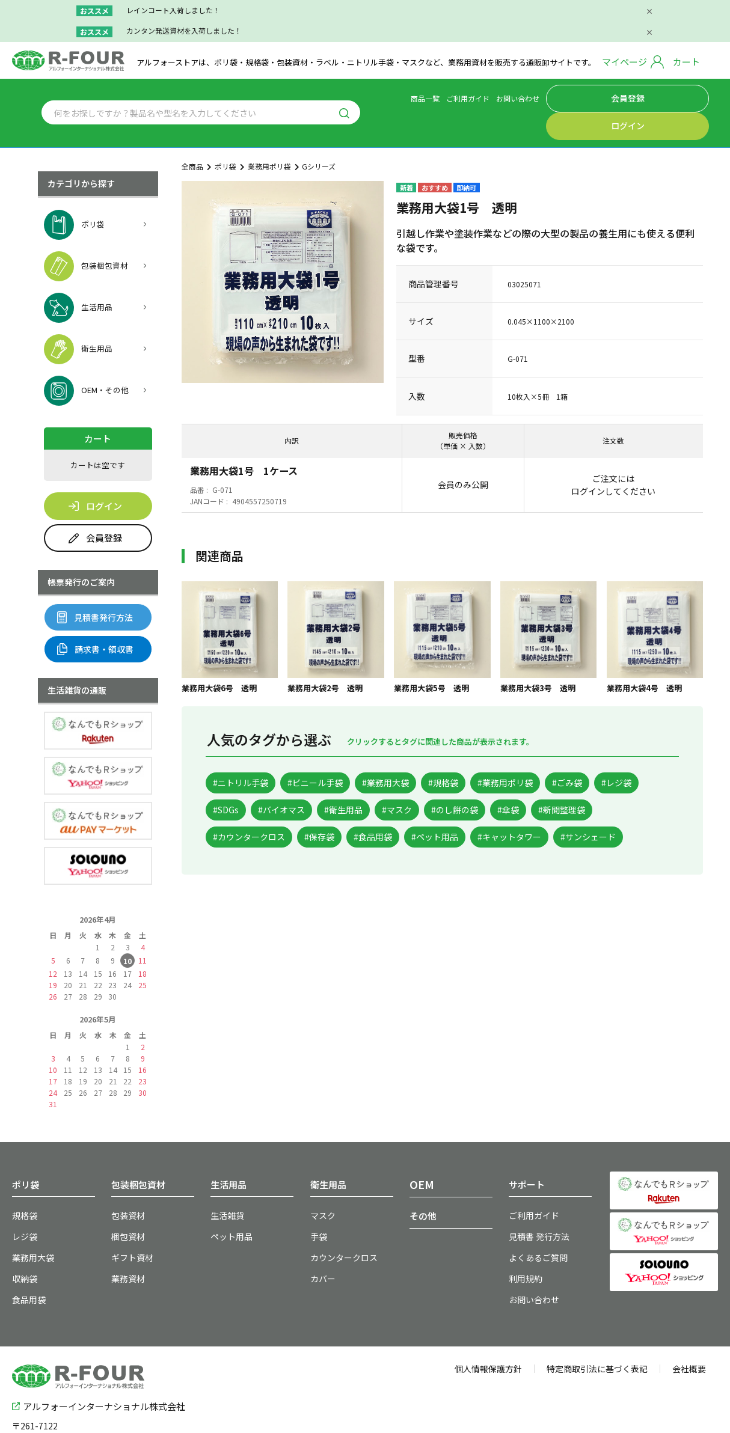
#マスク (553, 781)
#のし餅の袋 (242, 810)
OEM (419, 1153)
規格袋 (23, 1184)
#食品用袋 (607, 810)
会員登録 (626, 96)
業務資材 (125, 1241)
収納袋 (23, 1241)
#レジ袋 (292, 781)
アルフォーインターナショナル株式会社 (98, 1364)
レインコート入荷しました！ (173, 10)
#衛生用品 (489, 781)
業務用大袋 (30, 1222)
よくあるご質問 (534, 1222)
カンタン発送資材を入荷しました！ (184, 30)
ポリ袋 (225, 135)
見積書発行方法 (95, 586)
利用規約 (523, 1241)
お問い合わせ (570, 96)
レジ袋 (23, 1203)
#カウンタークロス (461, 810)
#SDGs (350, 781)
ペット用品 (228, 1203)
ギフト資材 (129, 1222)
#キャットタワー (329, 839)
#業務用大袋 (415, 752)
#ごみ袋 (233, 781)
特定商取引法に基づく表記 (597, 1329)
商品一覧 (478, 96)
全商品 (192, 135)
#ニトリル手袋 (246, 752)
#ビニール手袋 (333, 752)
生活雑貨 (224, 1184)
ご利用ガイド (520, 96)
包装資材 (125, 1184)
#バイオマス (416, 781)
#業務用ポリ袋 (556, 752)
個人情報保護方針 (488, 1329)
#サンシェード (419, 839)
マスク (321, 1184)
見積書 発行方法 (535, 1203)
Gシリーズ (319, 135)
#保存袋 (543, 810)
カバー (321, 1241)
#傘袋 (306, 810)
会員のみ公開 (463, 453)
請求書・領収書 (95, 618)
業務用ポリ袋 (269, 135)
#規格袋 (484, 752)
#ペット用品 (242, 839)
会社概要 (689, 1329)
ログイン (681, 96)
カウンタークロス (339, 1222)
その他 (423, 1184)
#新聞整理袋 (370, 810)
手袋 (317, 1203)
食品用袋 (26, 1261)
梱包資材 (125, 1203)
